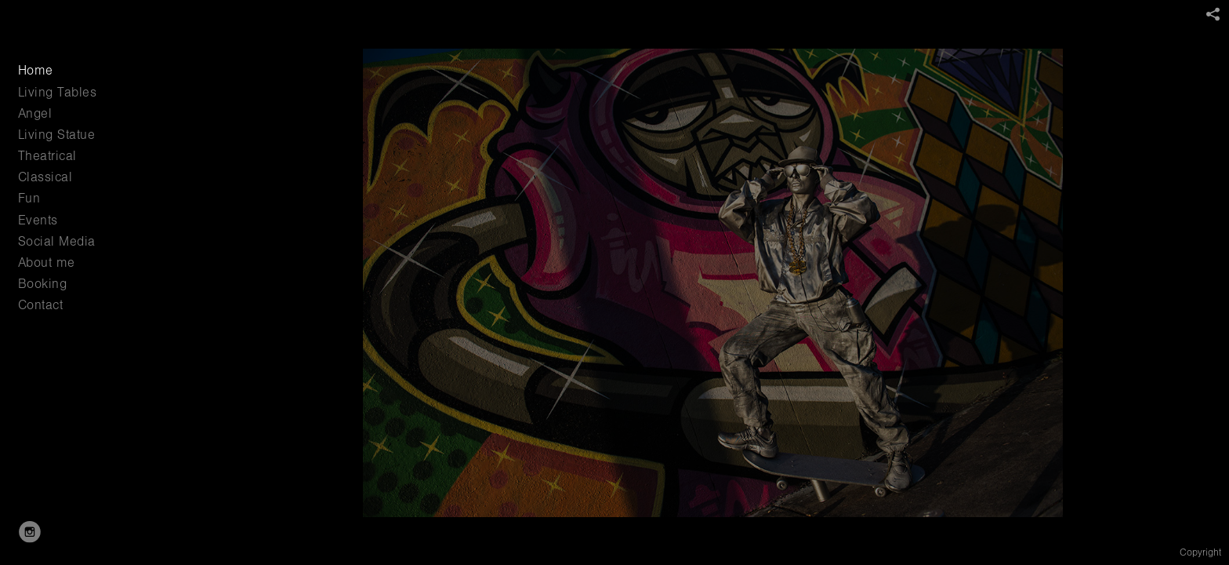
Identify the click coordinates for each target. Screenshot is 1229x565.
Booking (42, 283)
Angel (35, 113)
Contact (40, 304)
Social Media (57, 241)
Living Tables (57, 92)
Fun (29, 198)
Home (35, 70)
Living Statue (57, 134)
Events (38, 220)
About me (46, 262)
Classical (45, 177)
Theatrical (47, 155)
